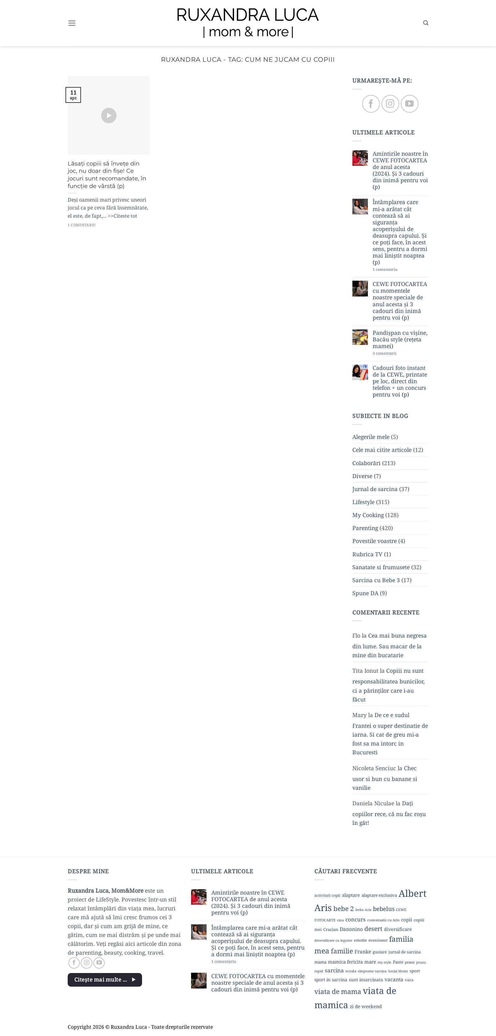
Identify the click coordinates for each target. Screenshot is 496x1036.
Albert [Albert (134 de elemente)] (412, 893)
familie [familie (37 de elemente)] (342, 950)
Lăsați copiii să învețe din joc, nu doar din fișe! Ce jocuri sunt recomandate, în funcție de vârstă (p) (107, 175)
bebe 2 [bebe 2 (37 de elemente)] (343, 908)
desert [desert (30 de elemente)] (373, 928)
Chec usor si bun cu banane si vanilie (384, 777)
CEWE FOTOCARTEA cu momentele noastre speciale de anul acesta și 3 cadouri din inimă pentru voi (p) (400, 301)
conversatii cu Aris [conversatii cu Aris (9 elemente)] (383, 920)
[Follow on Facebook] (371, 104)
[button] (72, 23)
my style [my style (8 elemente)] (384, 962)
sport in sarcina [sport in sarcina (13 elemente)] (330, 980)
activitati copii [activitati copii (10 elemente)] (327, 895)
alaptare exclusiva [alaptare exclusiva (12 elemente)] (379, 895)
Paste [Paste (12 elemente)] (398, 962)
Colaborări (366, 463)
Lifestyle (363, 502)
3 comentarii (395, 354)
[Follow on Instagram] (390, 104)
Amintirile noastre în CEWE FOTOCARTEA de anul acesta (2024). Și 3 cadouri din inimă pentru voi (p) (400, 170)
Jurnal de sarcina (375, 489)
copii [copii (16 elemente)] (406, 919)
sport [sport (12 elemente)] (415, 971)
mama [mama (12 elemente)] (320, 962)
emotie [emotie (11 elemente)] (360, 940)
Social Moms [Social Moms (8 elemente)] (398, 971)
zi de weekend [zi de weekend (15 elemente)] (366, 1006)
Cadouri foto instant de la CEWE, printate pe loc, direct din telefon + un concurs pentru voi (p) (400, 381)
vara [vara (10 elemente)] (409, 980)
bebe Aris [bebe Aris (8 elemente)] (363, 910)
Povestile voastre (374, 541)
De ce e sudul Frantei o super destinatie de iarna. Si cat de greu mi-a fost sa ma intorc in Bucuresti (390, 733)
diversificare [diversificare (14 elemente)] (398, 929)
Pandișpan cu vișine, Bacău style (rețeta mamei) (400, 339)
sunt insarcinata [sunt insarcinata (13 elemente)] (366, 980)
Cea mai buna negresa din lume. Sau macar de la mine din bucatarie (389, 645)
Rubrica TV (367, 554)
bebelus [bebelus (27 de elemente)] (383, 909)
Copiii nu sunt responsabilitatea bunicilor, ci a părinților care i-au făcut (388, 685)
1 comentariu (397, 270)
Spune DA (365, 593)
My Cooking (368, 515)
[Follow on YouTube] (409, 104)
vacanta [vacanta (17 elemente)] (394, 979)
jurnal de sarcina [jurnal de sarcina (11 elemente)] (404, 952)
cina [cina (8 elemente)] (340, 920)
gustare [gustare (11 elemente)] (380, 952)
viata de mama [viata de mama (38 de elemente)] (337, 991)
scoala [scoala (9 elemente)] (350, 971)
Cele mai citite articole (382, 450)
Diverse (362, 476)
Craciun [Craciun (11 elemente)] (330, 929)
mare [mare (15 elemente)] (370, 961)
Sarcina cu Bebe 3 (376, 580)
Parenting (365, 528)
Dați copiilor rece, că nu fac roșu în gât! (389, 813)
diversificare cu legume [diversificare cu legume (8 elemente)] (333, 940)
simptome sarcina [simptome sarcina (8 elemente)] (372, 971)
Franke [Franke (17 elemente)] (363, 951)
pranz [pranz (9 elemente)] (410, 962)
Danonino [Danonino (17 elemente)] (351, 929)
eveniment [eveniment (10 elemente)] (378, 940)
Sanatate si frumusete (381, 567)
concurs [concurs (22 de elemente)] (355, 919)
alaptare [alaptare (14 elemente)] (351, 895)
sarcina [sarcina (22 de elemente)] (334, 970)
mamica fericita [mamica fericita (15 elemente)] (345, 961)
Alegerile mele (370, 437)
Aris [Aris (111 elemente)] (323, 908)
